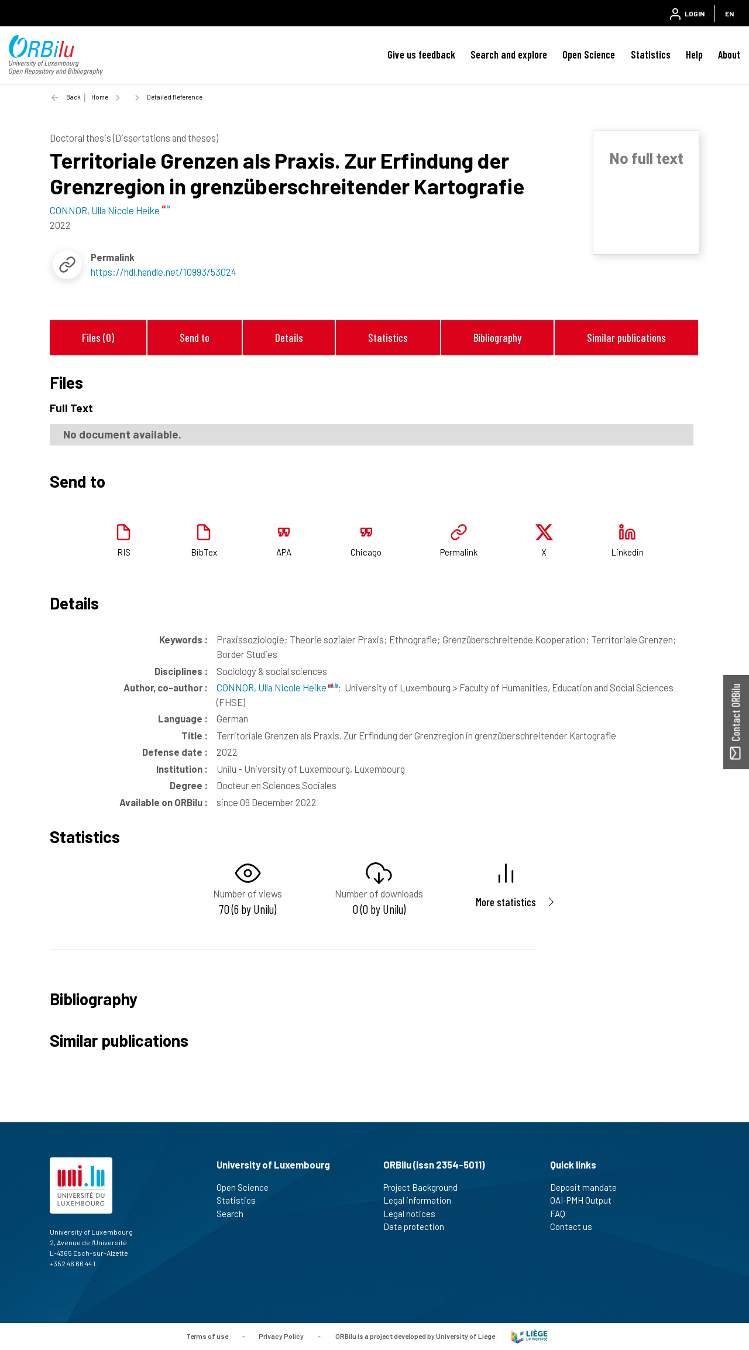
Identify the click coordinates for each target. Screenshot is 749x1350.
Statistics (651, 54)
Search (235, 1213)
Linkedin (627, 552)
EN (729, 13)
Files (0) (98, 337)
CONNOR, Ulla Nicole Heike (277, 687)
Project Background (425, 1187)
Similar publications (626, 337)
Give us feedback (421, 54)
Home (99, 97)
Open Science (588, 54)
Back (73, 97)
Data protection (418, 1226)
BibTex (204, 552)
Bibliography (497, 337)
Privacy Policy (281, 1335)
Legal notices (414, 1213)
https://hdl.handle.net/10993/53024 (163, 271)
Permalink (458, 552)
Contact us (576, 1226)
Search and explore (508, 54)
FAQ (562, 1213)
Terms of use (207, 1335)
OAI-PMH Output (585, 1200)
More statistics (506, 902)
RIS (123, 552)
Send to (194, 337)
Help (694, 54)
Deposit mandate (588, 1187)
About (729, 54)
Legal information (422, 1200)
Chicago (366, 552)
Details (289, 337)
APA (283, 552)
